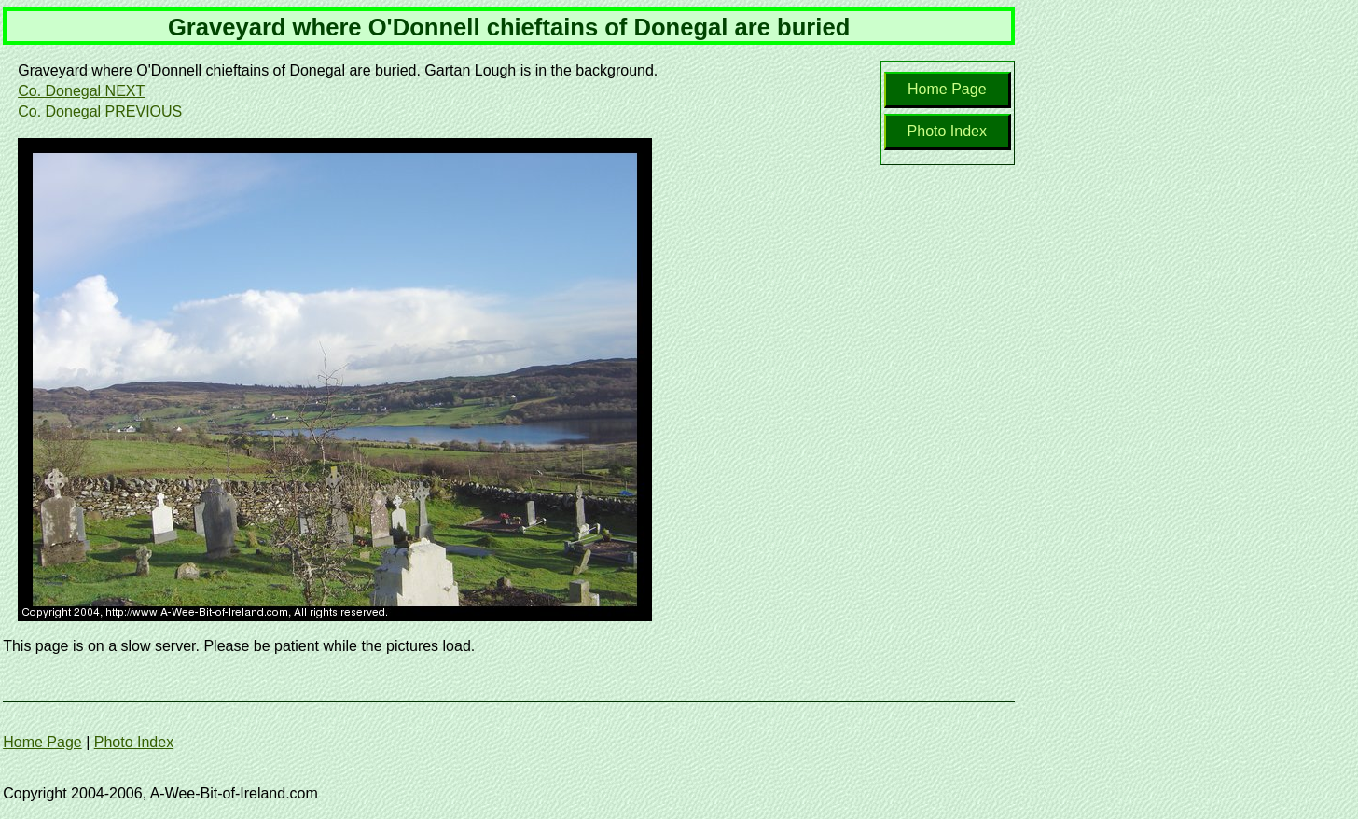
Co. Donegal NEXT (81, 91)
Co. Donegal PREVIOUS (100, 111)
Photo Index (947, 131)
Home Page (947, 89)
